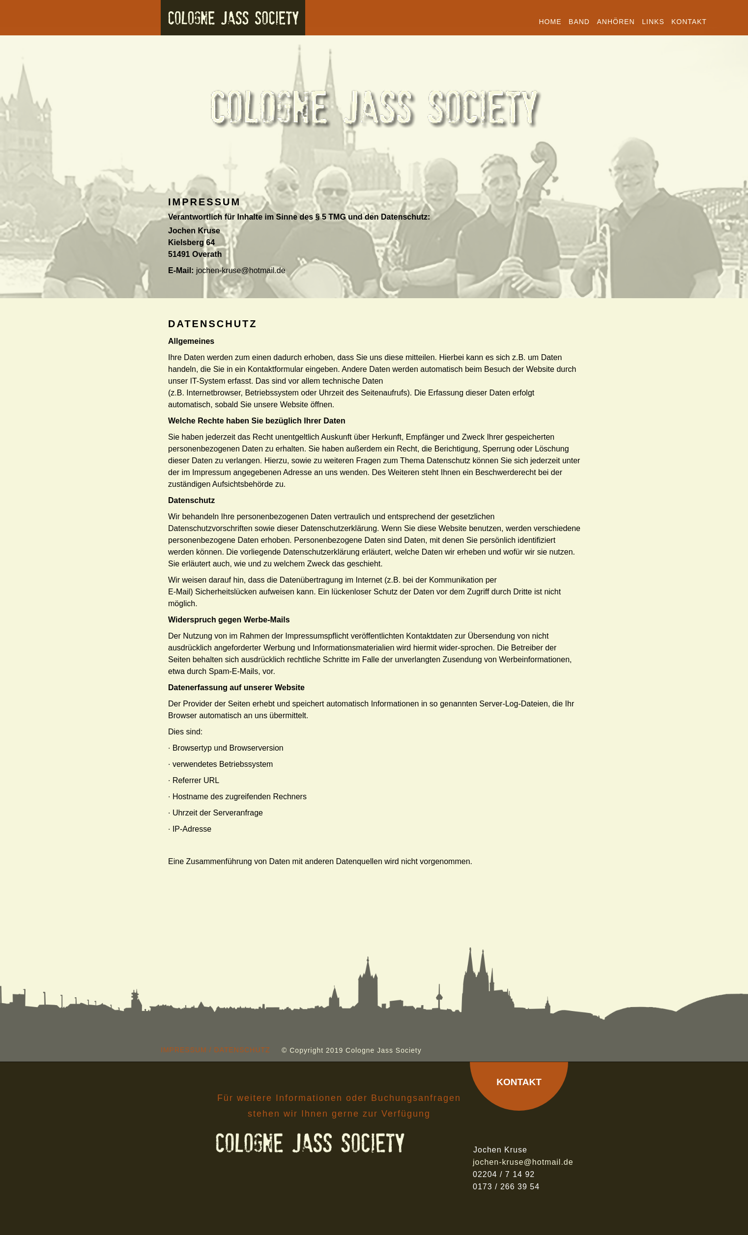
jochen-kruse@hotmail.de (241, 270)
